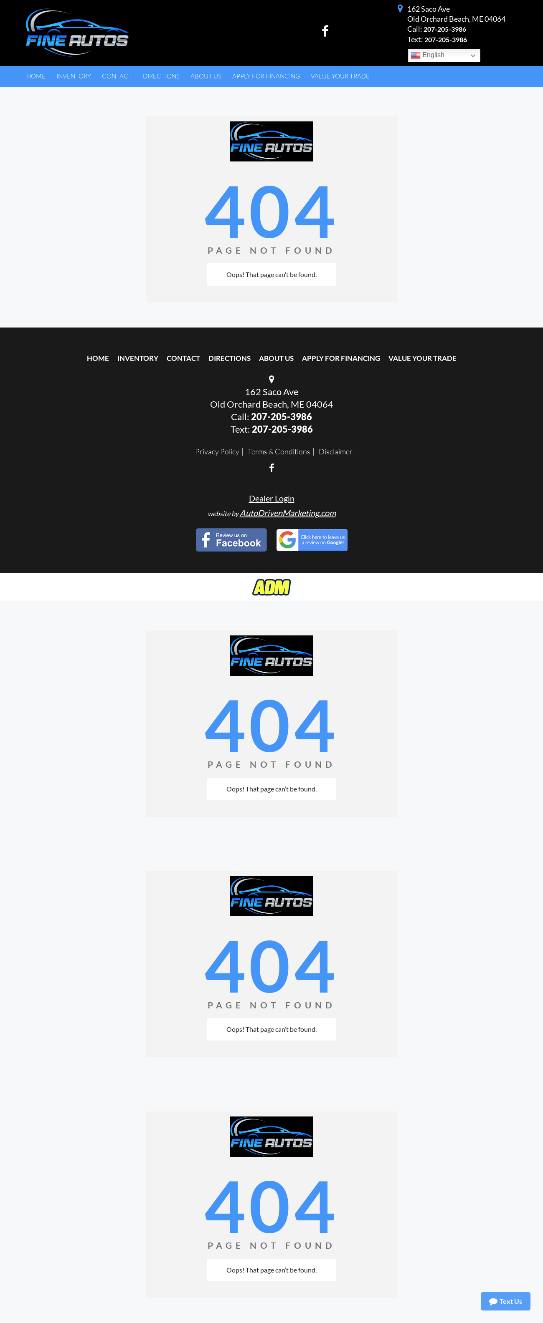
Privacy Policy (217, 451)
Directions (229, 358)
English (427, 55)
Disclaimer (336, 451)
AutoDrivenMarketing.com (288, 513)
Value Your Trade (422, 358)
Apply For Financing (341, 358)
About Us (276, 358)
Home (98, 358)
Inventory (137, 358)
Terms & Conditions (279, 451)
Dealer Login (271, 498)
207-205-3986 (445, 29)
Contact (183, 358)
